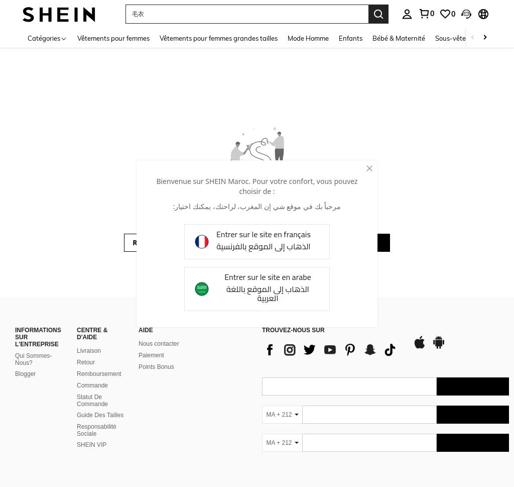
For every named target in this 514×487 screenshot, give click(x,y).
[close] (369, 168)
